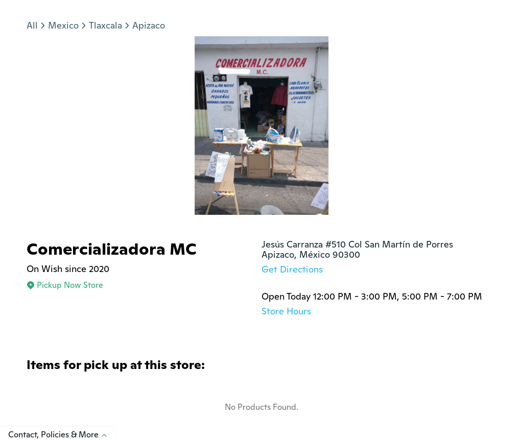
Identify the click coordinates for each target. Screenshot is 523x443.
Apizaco (148, 25)
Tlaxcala (105, 25)
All (32, 25)
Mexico (63, 25)
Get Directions (292, 269)
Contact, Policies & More (61, 434)
